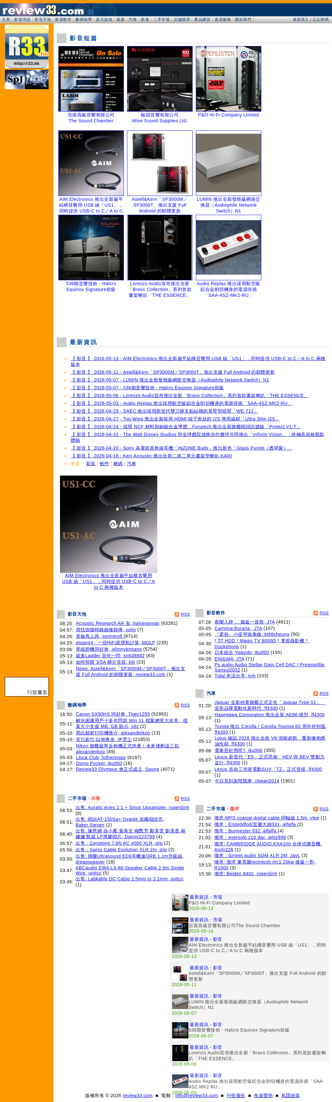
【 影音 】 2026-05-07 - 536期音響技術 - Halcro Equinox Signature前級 (147, 387)
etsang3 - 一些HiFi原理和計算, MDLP (115, 642)
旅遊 (120, 19)
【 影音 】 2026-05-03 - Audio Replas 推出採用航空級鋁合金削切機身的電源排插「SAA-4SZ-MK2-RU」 (181, 403)
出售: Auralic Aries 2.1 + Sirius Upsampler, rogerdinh (132, 807)
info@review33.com (196, 1095)
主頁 (6, 19)
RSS (185, 614)
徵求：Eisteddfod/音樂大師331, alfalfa (255, 824)
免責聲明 (263, 1095)
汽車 (133, 19)
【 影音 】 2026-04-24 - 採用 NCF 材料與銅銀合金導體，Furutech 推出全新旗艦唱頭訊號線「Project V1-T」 (186, 426)
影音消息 (22, 19)
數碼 (118, 463)
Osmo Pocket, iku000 (99, 763)
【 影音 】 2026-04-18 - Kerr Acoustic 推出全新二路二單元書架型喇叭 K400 (151, 455)
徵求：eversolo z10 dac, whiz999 (250, 837)
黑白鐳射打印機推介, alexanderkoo (113, 732)
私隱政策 (290, 1095)
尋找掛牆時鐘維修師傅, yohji (106, 629)
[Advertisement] (193, 316)
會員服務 (223, 19)
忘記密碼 (321, 19)
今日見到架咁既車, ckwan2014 (247, 780)
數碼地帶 (84, 19)
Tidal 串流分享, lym (235, 675)
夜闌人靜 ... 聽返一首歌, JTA (245, 621)
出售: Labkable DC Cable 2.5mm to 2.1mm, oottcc (130, 878)
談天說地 (104, 19)
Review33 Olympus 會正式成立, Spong (117, 769)
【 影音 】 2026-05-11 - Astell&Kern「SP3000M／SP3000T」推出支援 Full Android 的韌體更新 (173, 372)
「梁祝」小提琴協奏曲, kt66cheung (252, 634)
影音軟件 (63, 19)
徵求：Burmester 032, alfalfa (246, 830)
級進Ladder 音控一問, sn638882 (110, 655)
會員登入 (301, 19)
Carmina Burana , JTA (238, 628)
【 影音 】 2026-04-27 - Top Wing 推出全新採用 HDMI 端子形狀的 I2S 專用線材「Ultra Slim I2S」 (175, 418)
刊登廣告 (236, 1095)
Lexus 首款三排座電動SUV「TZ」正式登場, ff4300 (268, 769)
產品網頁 (202, 19)
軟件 (104, 463)
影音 (91, 463)
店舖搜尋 (182, 19)
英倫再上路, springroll (100, 636)
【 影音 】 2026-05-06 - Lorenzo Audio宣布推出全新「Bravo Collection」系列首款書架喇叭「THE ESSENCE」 (189, 395)
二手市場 (161, 19)
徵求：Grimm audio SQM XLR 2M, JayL (257, 855)
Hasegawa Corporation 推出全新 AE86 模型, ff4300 (270, 714)
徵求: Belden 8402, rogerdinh (245, 873)
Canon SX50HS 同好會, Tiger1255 (113, 714)
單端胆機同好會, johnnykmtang (109, 649)
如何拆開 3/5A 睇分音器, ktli (105, 662)
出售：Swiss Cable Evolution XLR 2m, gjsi (121, 849)
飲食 (145, 19)
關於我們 (243, 19)
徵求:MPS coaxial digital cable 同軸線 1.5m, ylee (266, 817)
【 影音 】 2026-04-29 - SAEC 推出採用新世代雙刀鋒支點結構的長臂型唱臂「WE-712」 (164, 411)
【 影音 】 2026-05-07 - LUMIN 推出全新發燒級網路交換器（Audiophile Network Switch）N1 (170, 379)
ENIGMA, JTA (229, 658)
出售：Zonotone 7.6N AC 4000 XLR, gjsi (119, 843)
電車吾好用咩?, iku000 (239, 750)
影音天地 (43, 19)
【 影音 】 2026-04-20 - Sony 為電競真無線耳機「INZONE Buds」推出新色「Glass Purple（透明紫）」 (182, 448)
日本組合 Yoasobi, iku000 (242, 652)
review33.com (137, 1095)
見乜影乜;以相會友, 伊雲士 (104, 739)
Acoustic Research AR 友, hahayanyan (118, 623)
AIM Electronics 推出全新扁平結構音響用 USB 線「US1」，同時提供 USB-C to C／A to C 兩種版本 (108, 579)
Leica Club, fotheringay (101, 757)
